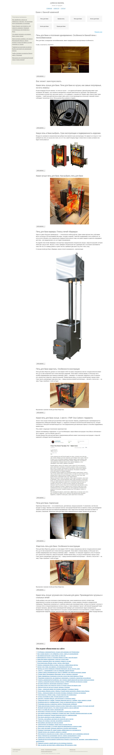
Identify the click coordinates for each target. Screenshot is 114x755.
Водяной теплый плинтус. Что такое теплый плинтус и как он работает (58, 707)
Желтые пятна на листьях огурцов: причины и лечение (54, 687)
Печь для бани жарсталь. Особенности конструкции (58, 369)
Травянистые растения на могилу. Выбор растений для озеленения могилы (22, 48)
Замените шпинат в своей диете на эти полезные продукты (55, 743)
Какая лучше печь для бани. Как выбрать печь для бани (59, 176)
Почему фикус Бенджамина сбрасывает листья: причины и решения (58, 674)
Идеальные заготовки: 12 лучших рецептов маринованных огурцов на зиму (60, 726)
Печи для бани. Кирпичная (47, 503)
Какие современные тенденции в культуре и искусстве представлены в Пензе (60, 676)
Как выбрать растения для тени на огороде (50, 722)
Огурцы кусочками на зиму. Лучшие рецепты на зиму (53, 696)
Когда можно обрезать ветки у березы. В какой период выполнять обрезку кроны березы (63, 691)
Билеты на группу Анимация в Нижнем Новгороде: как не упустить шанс (59, 668)
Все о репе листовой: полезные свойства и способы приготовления (57, 728)
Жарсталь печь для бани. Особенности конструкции (58, 546)
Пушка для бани (61, 26)
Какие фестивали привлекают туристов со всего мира (52, 659)
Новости (56, 8)
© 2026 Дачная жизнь (16, 749)
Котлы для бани (94, 18)
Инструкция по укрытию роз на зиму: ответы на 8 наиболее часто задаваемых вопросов (63, 734)
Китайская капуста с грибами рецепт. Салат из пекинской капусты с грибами (60, 702)
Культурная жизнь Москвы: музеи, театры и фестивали (53, 663)
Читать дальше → (40, 76)
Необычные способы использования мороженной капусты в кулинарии (58, 737)
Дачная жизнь (57, 3)
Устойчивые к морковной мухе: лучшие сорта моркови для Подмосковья (58, 652)
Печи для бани (78, 18)
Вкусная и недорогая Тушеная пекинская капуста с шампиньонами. (57, 715)
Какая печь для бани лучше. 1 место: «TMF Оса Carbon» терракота (64, 418)
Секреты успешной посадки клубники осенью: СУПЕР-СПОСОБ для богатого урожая (62, 681)
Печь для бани (44, 18)
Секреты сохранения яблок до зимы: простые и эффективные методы (57, 665)
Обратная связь (72, 749)
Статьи (63, 8)
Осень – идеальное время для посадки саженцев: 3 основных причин (58, 689)
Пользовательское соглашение (50, 749)
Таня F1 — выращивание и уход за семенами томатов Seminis (56, 670)
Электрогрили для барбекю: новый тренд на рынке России (55, 724)
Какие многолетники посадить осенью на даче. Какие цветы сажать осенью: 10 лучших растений (66, 706)
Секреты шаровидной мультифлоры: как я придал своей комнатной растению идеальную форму (66, 680)
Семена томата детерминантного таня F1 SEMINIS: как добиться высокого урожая (62, 672)
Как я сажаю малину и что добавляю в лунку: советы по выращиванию (57, 653)
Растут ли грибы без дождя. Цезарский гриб (50, 709)
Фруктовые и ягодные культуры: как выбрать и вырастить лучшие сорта (59, 711)
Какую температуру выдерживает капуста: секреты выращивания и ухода (59, 735)
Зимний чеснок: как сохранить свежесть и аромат (52, 732)
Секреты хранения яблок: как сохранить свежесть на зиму (54, 661)
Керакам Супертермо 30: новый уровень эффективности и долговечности (59, 730)
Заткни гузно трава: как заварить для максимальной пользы (54, 667)
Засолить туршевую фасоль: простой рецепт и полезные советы (56, 698)
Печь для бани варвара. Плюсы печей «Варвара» (57, 231)
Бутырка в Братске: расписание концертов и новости (53, 683)
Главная (49, 8)
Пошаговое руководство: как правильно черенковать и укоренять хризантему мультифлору (64, 678)
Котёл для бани (44, 26)
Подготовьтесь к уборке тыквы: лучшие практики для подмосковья (57, 694)
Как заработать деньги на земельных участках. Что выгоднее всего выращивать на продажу (22, 21)
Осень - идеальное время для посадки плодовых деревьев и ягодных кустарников (62, 693)
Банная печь (61, 18)
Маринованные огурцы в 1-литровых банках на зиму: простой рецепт (57, 657)
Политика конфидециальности (46, 751)
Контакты (42, 749)
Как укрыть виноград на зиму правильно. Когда (51, 717)
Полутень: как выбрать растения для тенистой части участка (55, 719)
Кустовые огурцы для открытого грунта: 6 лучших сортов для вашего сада (59, 685)
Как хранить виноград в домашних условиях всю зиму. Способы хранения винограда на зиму (65, 713)
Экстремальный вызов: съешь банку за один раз (51, 655)
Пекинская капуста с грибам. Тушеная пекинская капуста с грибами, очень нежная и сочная (64, 700)
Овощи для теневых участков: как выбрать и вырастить (54, 720)
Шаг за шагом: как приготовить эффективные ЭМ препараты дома (57, 745)
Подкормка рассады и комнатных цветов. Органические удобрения (57, 704)
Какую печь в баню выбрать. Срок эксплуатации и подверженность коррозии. (68, 133)
